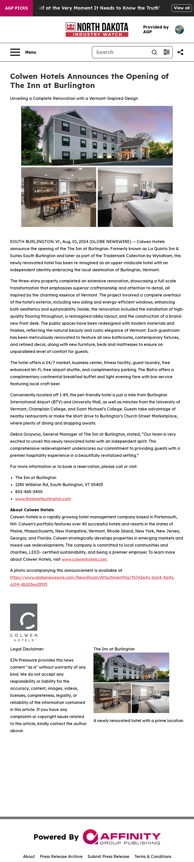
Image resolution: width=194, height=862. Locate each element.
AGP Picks (16, 8)
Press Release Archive (61, 856)
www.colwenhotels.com (84, 559)
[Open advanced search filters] (166, 52)
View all (182, 7)
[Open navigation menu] (23, 52)
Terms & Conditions (152, 856)
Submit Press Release (108, 856)
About (29, 856)
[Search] (120, 52)
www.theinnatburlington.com (43, 498)
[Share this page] (180, 52)
